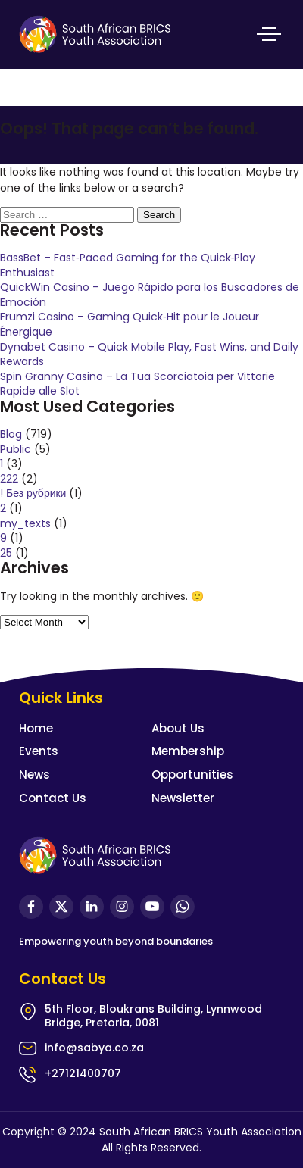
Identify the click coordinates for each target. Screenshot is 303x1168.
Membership (188, 751)
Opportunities (192, 774)
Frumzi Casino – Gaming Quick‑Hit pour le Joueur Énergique (129, 324)
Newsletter (183, 798)
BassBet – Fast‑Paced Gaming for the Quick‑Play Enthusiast (127, 265)
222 (9, 478)
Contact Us (52, 798)
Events (38, 751)
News (34, 774)
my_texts (25, 523)
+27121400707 (83, 1073)
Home (36, 728)
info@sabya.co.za (94, 1047)
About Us (178, 728)
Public (15, 449)
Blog (11, 434)
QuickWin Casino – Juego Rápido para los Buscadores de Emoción (149, 295)
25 (6, 553)
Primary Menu (269, 34)
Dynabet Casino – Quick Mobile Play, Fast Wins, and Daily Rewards (149, 354)
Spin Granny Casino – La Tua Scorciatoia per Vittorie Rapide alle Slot (137, 384)
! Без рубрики (33, 493)
